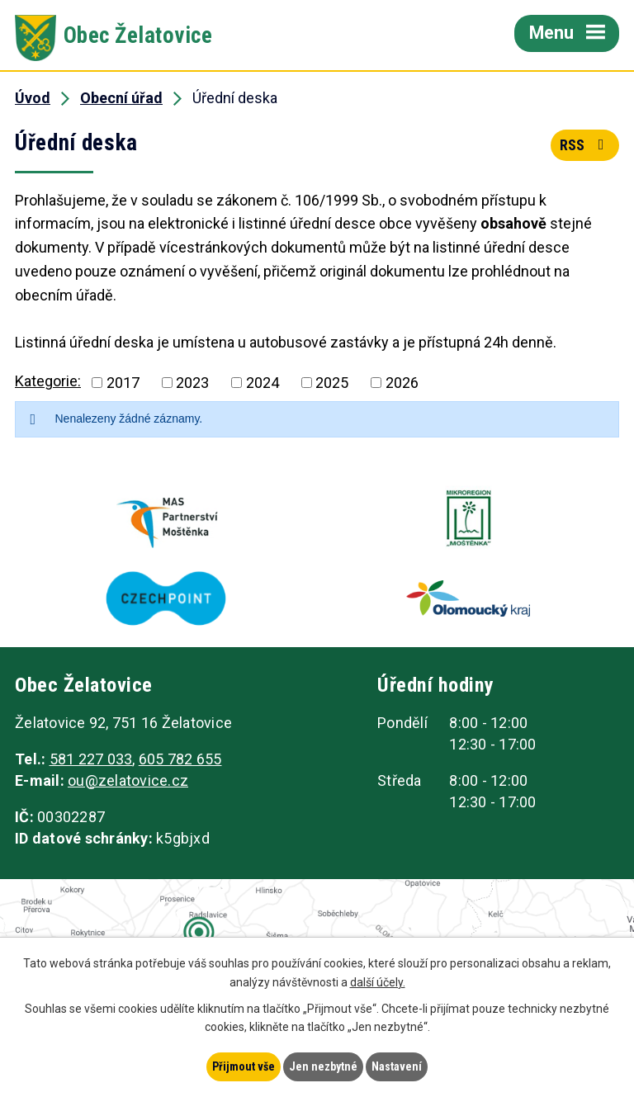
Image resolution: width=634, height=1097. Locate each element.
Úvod (32, 97)
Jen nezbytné (323, 1066)
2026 (402, 382)
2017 (123, 382)
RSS (585, 145)
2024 (262, 382)
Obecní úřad (121, 97)
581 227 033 (91, 759)
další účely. (377, 982)
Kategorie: (48, 381)
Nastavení (396, 1066)
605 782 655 (180, 759)
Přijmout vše (243, 1066)
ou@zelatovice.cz (128, 780)
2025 (331, 382)
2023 (192, 382)
